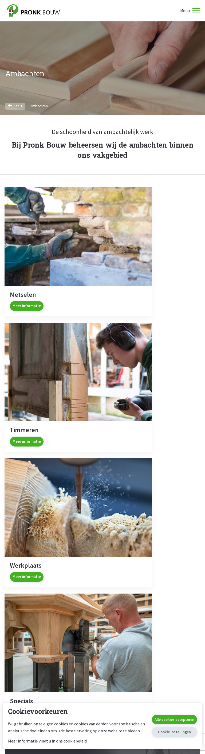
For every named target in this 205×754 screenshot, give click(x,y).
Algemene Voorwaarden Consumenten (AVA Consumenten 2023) (164, 599)
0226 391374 (102, 558)
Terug (15, 105)
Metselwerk (102, 619)
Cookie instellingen (172, 728)
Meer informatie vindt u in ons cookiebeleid (47, 740)
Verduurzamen (36, 644)
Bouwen (36, 600)
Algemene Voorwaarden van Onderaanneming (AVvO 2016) (169, 627)
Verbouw (36, 619)
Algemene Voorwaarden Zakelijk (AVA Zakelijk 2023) (166, 614)
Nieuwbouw (36, 610)
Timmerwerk (102, 610)
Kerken (102, 644)
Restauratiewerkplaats (102, 627)
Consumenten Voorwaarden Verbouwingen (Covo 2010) (168, 640)
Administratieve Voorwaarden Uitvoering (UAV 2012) (165, 656)
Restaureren (102, 600)
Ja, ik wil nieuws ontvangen (59, 468)
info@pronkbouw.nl (102, 566)
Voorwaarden (169, 584)
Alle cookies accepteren (172, 715)
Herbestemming (35, 636)
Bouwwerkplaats (36, 627)
